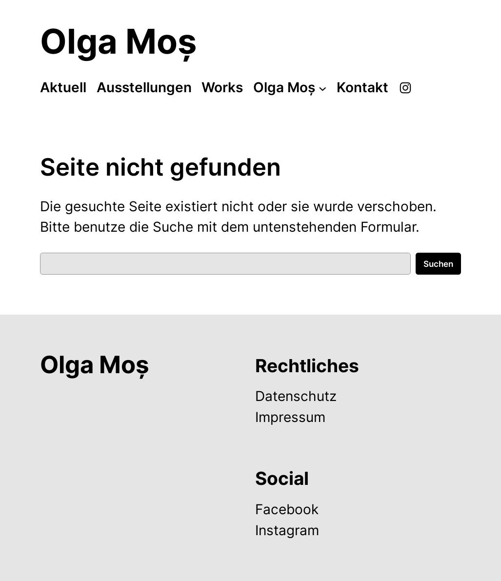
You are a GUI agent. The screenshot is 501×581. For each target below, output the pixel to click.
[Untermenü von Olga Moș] (323, 88)
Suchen (438, 264)
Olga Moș (118, 41)
